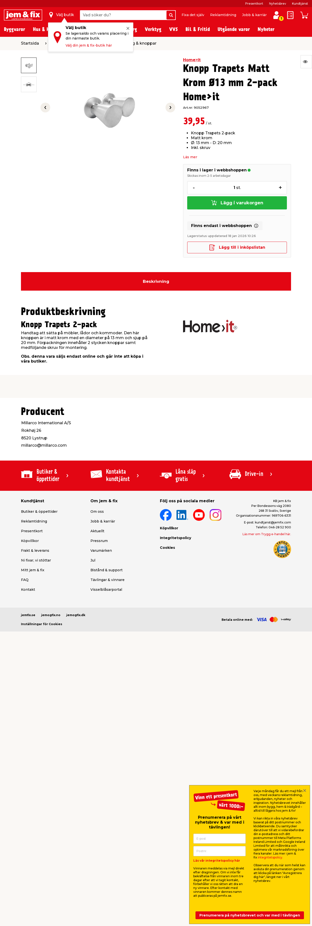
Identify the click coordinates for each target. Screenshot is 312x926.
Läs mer (190, 157)
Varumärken (101, 550)
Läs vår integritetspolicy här (216, 860)
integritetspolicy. (270, 857)
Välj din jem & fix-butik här (89, 45)
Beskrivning (156, 281)
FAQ (25, 580)
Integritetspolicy (175, 538)
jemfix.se (28, 615)
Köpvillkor (30, 541)
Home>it (192, 60)
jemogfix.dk (75, 615)
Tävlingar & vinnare (107, 580)
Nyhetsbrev (277, 3)
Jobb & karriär (254, 15)
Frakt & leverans (35, 550)
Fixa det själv (193, 15)
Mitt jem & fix (32, 570)
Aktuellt (97, 531)
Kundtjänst (300, 3)
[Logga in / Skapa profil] (277, 15)
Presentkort (254, 3)
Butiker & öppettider (39, 511)
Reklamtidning (223, 15)
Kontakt (28, 589)
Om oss (97, 511)
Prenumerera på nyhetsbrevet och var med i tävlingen (249, 915)
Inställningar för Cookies (41, 624)
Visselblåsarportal (106, 589)
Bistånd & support (106, 570)
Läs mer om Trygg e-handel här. (267, 534)
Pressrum (99, 541)
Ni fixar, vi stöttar (36, 560)
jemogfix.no (50, 615)
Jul (92, 560)
